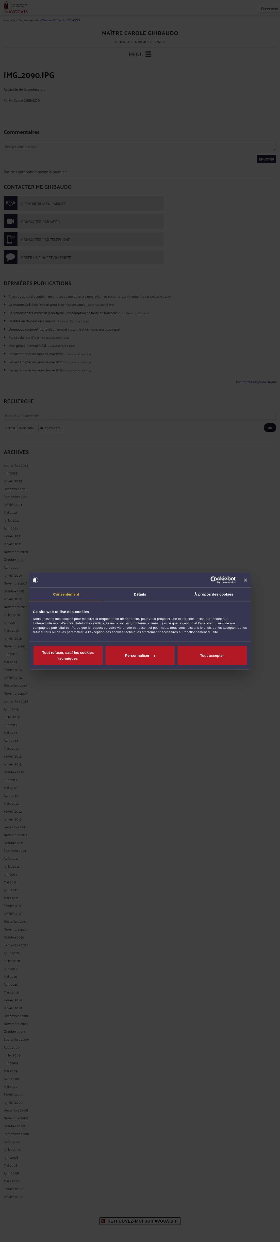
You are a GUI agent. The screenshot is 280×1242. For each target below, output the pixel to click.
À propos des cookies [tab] (214, 594)
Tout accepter (212, 655)
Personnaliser (140, 655)
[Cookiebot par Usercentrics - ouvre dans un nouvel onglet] (214, 580)
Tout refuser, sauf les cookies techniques (68, 655)
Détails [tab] (140, 594)
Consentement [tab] (66, 594)
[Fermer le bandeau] (245, 580)
